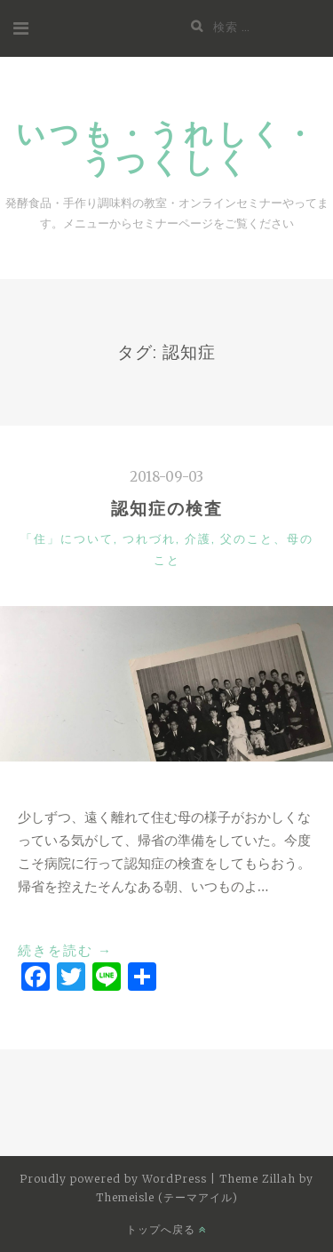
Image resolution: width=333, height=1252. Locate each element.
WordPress (174, 1178)
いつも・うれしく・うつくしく (167, 147)
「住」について (67, 538)
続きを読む (65, 950)
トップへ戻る (166, 1229)
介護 (198, 538)
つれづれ (149, 538)
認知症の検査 (167, 508)
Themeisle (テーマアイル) (167, 1197)
